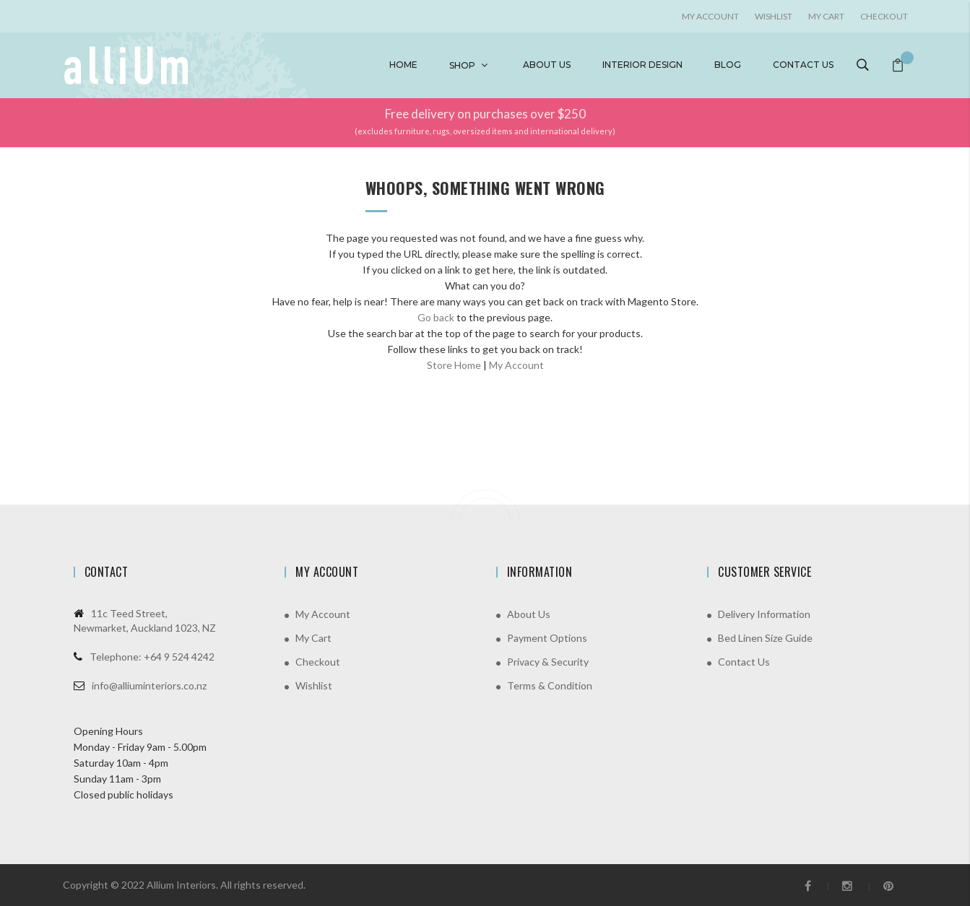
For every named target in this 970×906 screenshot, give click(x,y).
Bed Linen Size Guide (765, 638)
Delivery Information (764, 614)
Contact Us (744, 661)
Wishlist (773, 16)
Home (403, 64)
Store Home (454, 365)
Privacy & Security (548, 661)
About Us (528, 614)
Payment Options (547, 638)
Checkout (884, 16)
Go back (435, 317)
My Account (516, 365)
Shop (462, 65)
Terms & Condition (549, 685)
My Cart (826, 16)
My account (710, 16)
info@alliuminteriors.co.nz (149, 685)
